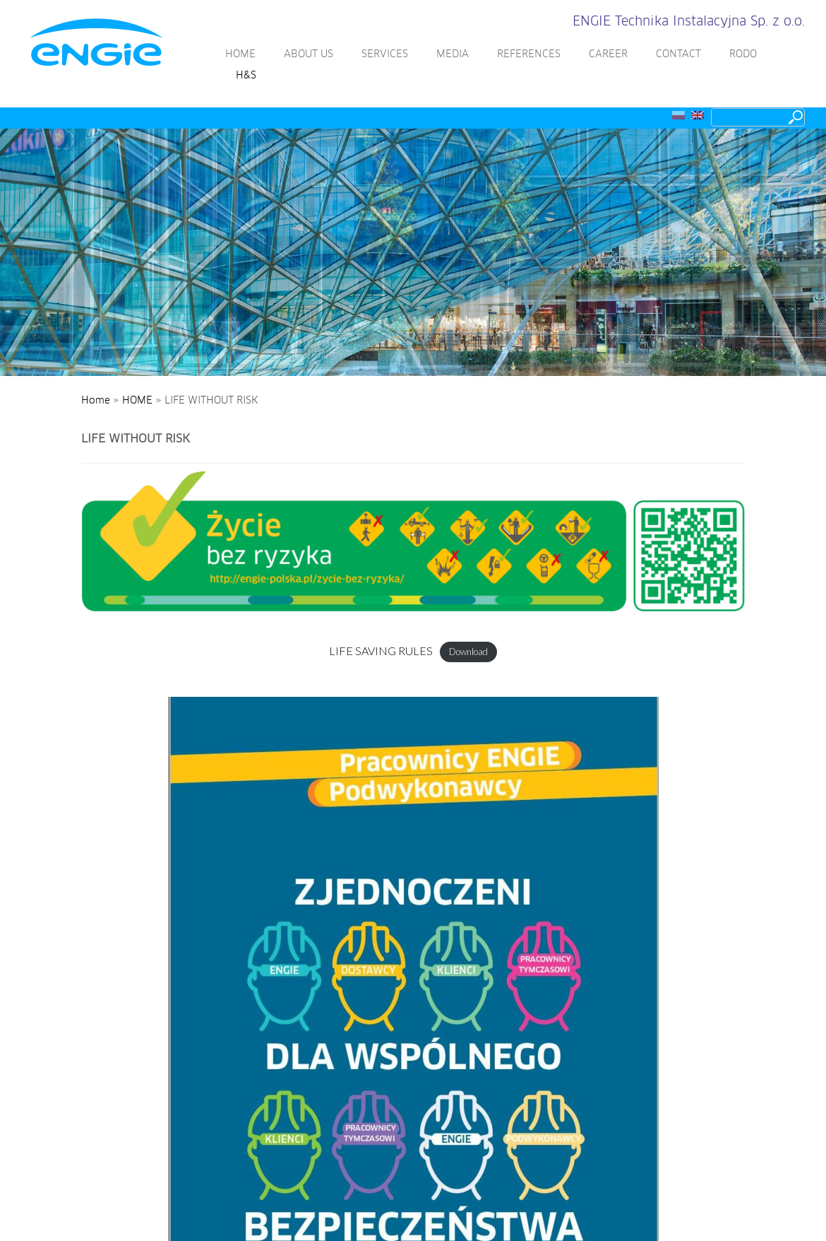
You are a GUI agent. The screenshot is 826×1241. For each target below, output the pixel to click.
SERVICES (384, 54)
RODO (743, 54)
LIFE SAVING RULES (381, 650)
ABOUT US (308, 54)
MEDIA (452, 54)
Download (468, 651)
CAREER (608, 54)
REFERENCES (529, 54)
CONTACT (678, 54)
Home (95, 401)
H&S (246, 76)
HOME (240, 54)
